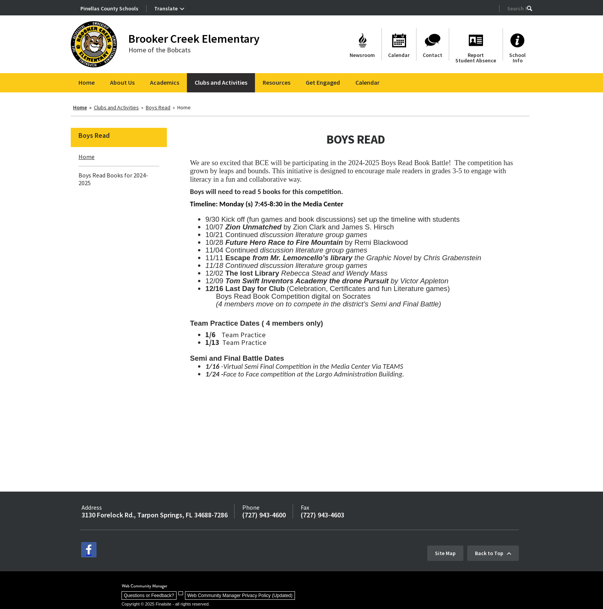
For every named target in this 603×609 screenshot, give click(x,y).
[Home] (86, 82)
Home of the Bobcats (159, 49)
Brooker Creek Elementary (194, 38)
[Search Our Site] (517, 8)
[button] (529, 8)
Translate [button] (166, 8)
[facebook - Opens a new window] (89, 549)
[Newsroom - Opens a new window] (362, 44)
